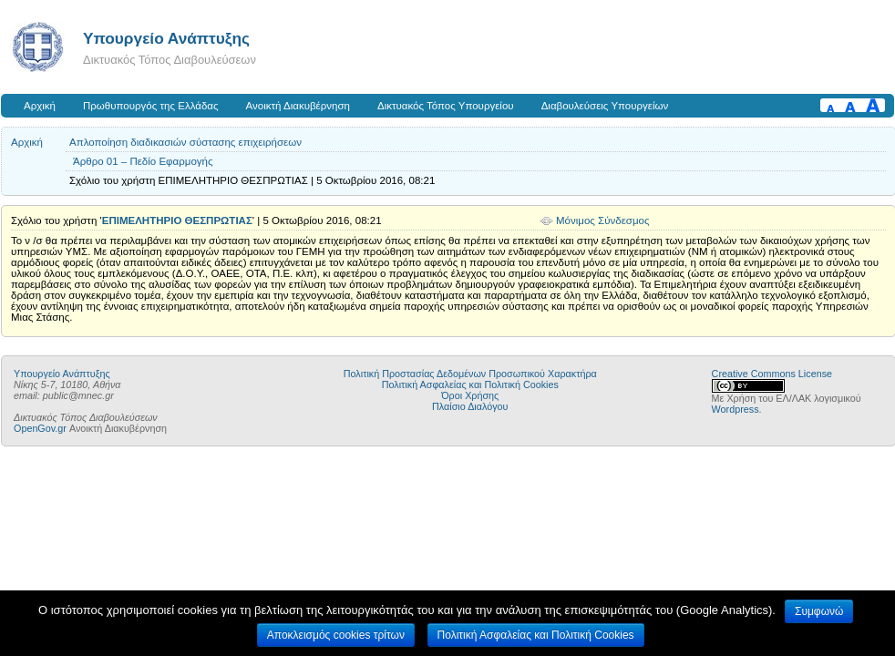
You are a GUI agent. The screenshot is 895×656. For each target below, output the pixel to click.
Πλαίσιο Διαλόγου (470, 406)
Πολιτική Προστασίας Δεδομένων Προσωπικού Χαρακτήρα (470, 373)
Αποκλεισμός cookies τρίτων (336, 635)
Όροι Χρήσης (470, 395)
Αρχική (40, 105)
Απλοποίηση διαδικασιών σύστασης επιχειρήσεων (185, 142)
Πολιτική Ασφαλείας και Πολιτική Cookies (470, 384)
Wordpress (735, 409)
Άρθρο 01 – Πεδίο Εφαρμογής (143, 161)
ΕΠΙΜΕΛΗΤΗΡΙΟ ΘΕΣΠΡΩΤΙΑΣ (177, 220)
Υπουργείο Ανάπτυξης (166, 38)
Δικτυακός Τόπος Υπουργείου (445, 105)
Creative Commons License (772, 373)
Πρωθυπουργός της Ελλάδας (151, 105)
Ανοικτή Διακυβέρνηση (298, 105)
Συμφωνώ (819, 611)
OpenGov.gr (40, 428)
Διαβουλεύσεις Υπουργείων (605, 105)
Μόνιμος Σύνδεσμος (603, 220)
